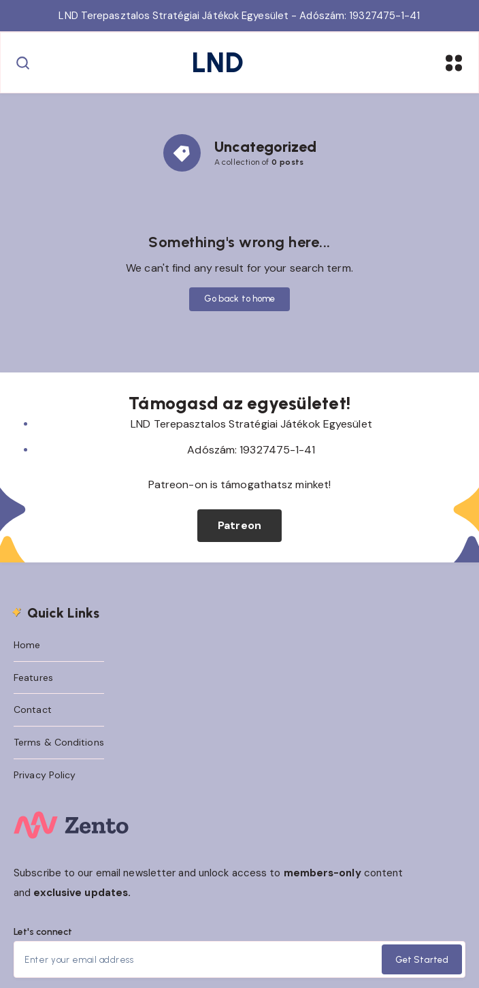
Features (33, 677)
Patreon (239, 525)
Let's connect (43, 932)
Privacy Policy (45, 775)
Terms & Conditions (59, 742)
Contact (33, 709)
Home (27, 645)
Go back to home (240, 298)
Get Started (421, 960)
